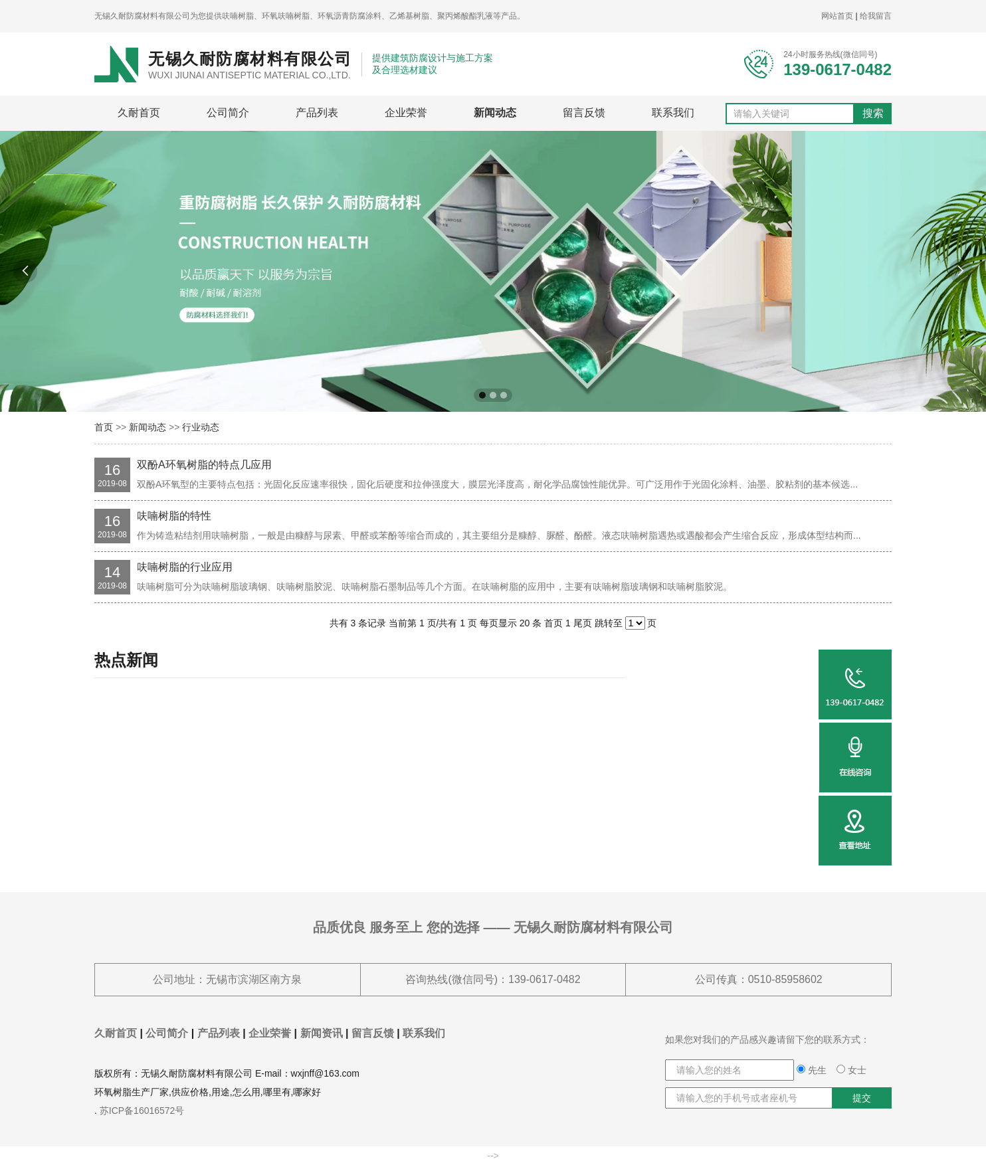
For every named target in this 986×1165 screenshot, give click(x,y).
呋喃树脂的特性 (174, 515)
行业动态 (200, 427)
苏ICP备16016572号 (142, 1110)
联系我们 (673, 112)
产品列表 (317, 112)
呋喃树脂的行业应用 (185, 567)
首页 (103, 427)
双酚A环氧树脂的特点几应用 (204, 464)
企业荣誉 (406, 112)
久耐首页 (139, 112)
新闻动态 (495, 112)
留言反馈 (584, 112)
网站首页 (837, 16)
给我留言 (876, 16)
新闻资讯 (321, 1033)
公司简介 (228, 112)
